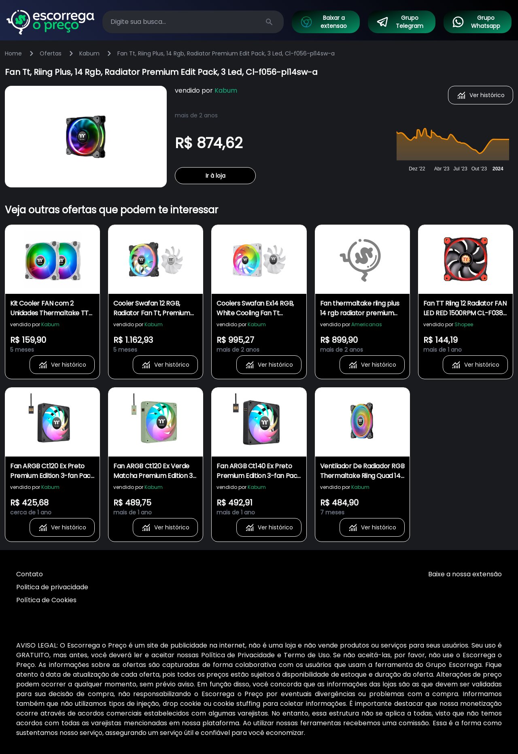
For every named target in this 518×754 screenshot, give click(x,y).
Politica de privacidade (52, 587)
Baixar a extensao (323, 22)
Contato (29, 574)
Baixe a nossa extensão (465, 574)
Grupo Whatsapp (476, 22)
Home (13, 53)
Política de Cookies (46, 600)
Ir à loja (215, 176)
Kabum (89, 53)
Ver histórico (480, 95)
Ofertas (51, 53)
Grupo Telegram (400, 22)
